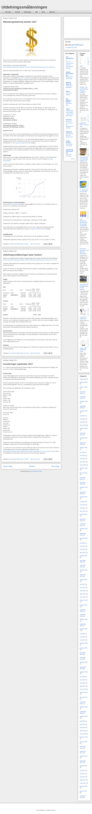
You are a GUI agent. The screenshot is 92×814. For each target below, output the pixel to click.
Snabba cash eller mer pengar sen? (69, 135)
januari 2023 (83, 514)
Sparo (68, 91)
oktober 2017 (84, 756)
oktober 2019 (84, 662)
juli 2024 (82, 452)
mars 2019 (83, 689)
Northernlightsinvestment (69, 151)
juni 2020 (82, 637)
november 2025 (83, 397)
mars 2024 (83, 465)
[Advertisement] (77, 27)
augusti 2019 (83, 672)
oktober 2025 (84, 401)
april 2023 (83, 511)
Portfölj (17, 12)
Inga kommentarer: (35, 244)
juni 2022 (82, 546)
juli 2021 (82, 584)
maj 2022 (82, 549)
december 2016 (83, 796)
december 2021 (83, 561)
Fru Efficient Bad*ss (68, 100)
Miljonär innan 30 (68, 83)
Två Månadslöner (70, 58)
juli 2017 (82, 770)
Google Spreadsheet (20, 143)
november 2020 (83, 615)
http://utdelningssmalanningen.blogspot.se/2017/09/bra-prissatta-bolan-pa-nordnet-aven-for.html (29, 260)
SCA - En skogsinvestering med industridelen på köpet (70, 65)
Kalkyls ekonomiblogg (69, 73)
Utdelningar (27, 12)
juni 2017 (82, 773)
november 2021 (83, 566)
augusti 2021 (83, 579)
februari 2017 (84, 786)
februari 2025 (84, 428)
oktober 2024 (84, 438)
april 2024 (83, 462)
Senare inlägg (7, 466)
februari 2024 (84, 468)
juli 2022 (82, 543)
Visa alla (73, 158)
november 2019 (83, 658)
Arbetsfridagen (14, 204)
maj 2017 (82, 777)
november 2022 (83, 524)
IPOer (43, 12)
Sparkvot (21, 78)
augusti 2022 (83, 538)
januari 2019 (83, 697)
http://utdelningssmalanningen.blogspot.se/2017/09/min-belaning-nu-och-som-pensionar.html (29, 451)
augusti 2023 (83, 497)
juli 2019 (82, 676)
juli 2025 (82, 416)
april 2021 (83, 594)
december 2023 (83, 478)
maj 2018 (82, 727)
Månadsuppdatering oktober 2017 (20, 22)
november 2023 (83, 483)
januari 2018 (83, 742)
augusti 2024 (83, 447)
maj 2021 (82, 590)
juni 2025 (82, 419)
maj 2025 (82, 422)
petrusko (68, 119)
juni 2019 (82, 680)
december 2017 (83, 747)
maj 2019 (82, 683)
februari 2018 (84, 737)
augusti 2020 (83, 629)
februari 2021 (84, 600)
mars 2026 (83, 379)
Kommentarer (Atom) (36, 471)
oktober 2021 (84, 570)
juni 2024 (82, 455)
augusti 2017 (83, 765)
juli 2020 (82, 633)
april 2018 (83, 730)
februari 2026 (84, 382)
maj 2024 (82, 458)
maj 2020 (82, 640)
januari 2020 (83, 648)
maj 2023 (82, 508)
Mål (36, 12)
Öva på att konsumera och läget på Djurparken (84, 251)
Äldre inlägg (55, 466)
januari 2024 (83, 473)
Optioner (52, 12)
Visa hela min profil (71, 47)
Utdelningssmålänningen (24, 7)
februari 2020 (84, 643)
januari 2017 (83, 791)
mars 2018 (83, 734)
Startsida (8, 12)
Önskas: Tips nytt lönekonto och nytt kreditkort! (84, 90)
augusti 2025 (83, 411)
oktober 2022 (84, 528)
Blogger (53, 810)
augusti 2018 (83, 716)
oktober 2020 (84, 619)
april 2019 (83, 686)
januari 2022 (83, 555)
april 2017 (83, 780)
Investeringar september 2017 (18, 364)
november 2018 (83, 702)
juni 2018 (82, 724)
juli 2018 (82, 721)
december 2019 (83, 653)
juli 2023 (82, 501)
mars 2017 (83, 783)
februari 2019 (84, 692)
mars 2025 (83, 425)
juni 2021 (82, 587)
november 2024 (83, 434)
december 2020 (83, 610)
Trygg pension (68, 141)
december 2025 (83, 392)
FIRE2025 (69, 132)
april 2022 (83, 552)
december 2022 (83, 520)
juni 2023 (82, 505)
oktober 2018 (84, 707)
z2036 (67, 109)
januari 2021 (83, 605)
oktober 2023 (84, 487)
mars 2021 (83, 597)
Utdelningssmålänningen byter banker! (22, 255)
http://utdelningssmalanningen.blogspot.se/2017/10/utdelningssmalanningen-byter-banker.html (29, 67)
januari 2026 (83, 387)
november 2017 (83, 752)
